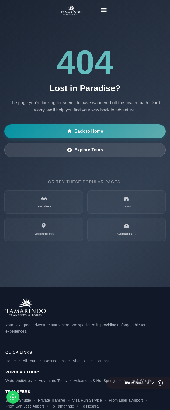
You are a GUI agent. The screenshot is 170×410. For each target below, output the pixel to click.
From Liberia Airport (126, 400)
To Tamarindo (62, 406)
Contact (102, 361)
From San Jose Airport (24, 406)
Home (10, 361)
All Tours (30, 361)
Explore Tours (85, 150)
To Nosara (90, 406)
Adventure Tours (53, 380)
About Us (80, 361)
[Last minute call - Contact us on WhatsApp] (143, 383)
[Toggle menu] (104, 10)
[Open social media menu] (12, 397)
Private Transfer (51, 400)
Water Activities (18, 380)
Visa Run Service (87, 400)
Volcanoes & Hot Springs (95, 380)
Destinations (55, 361)
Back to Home (85, 131)
